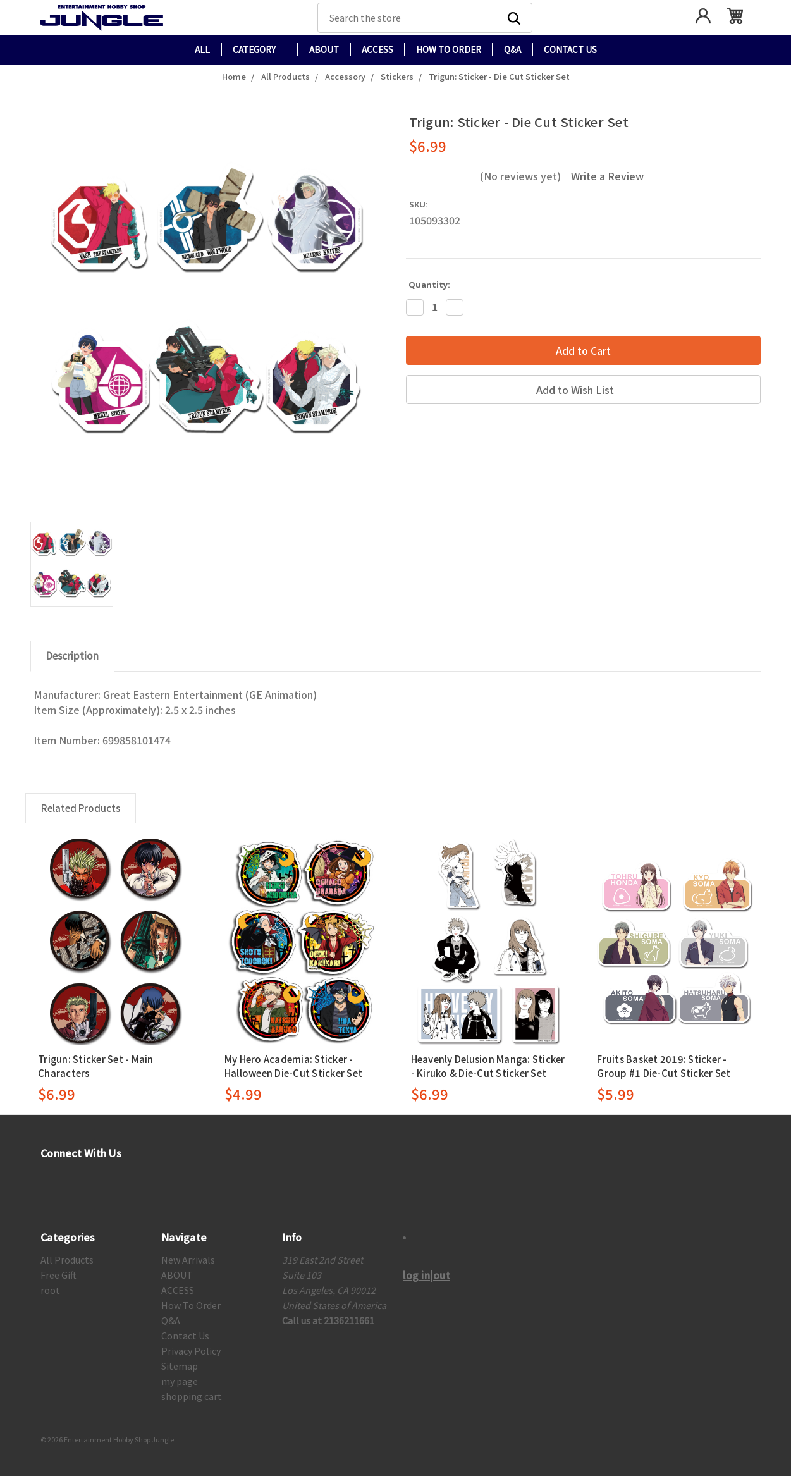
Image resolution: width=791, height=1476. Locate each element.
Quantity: (429, 284)
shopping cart (191, 1396)
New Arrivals (188, 1259)
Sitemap (179, 1366)
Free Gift (58, 1275)
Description (72, 655)
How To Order (448, 50)
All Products (67, 1259)
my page (179, 1381)
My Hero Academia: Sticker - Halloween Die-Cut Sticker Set (293, 1066)
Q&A (512, 50)
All (202, 50)
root (50, 1290)
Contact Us (570, 50)
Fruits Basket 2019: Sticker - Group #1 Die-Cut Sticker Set (663, 1066)
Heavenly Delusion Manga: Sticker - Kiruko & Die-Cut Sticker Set (488, 1066)
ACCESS (377, 50)
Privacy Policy (191, 1350)
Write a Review (607, 175)
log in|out (426, 1274)
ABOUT (324, 50)
